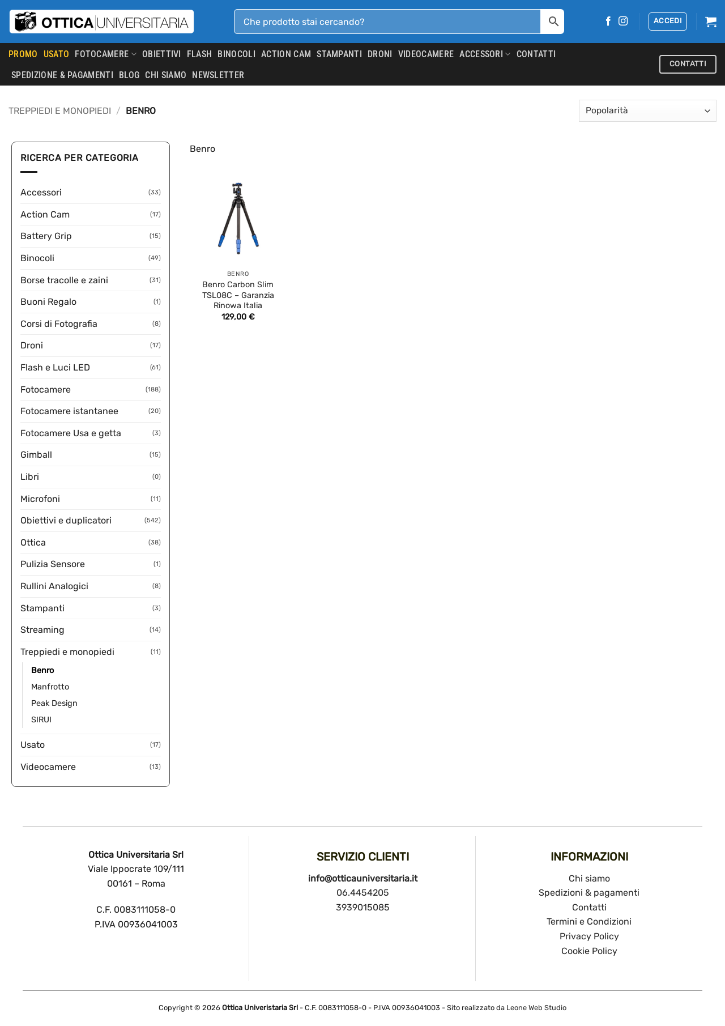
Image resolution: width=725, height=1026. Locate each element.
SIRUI (41, 720)
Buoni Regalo (48, 301)
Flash (199, 54)
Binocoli (236, 54)
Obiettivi (161, 54)
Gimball (36, 454)
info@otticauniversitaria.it (362, 878)
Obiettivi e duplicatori (66, 520)
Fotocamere (106, 54)
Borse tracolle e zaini (64, 280)
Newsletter (218, 75)
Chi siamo (589, 878)
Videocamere (426, 54)
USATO (57, 54)
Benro (42, 670)
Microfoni (40, 498)
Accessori (484, 54)
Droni (380, 54)
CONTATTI (536, 54)
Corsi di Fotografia (58, 323)
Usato (32, 744)
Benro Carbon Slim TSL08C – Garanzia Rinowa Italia (238, 295)
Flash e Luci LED (55, 367)
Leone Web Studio (536, 1007)
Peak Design (54, 703)
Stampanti (339, 54)
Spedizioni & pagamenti (589, 892)
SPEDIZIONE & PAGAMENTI (62, 75)
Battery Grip (46, 236)
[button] (668, 21)
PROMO (23, 54)
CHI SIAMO (165, 75)
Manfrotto (50, 687)
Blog (129, 75)
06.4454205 (362, 892)
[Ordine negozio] (648, 111)
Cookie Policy (589, 951)
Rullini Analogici (54, 586)
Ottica (33, 542)
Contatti (589, 907)
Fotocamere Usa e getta (70, 433)
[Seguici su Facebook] (608, 21)
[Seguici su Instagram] (623, 21)
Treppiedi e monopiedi (59, 110)
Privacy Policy (589, 936)
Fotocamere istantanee (69, 411)
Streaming (42, 629)
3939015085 (363, 907)
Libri (29, 476)
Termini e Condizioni (589, 921)
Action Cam (286, 54)
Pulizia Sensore (52, 564)
